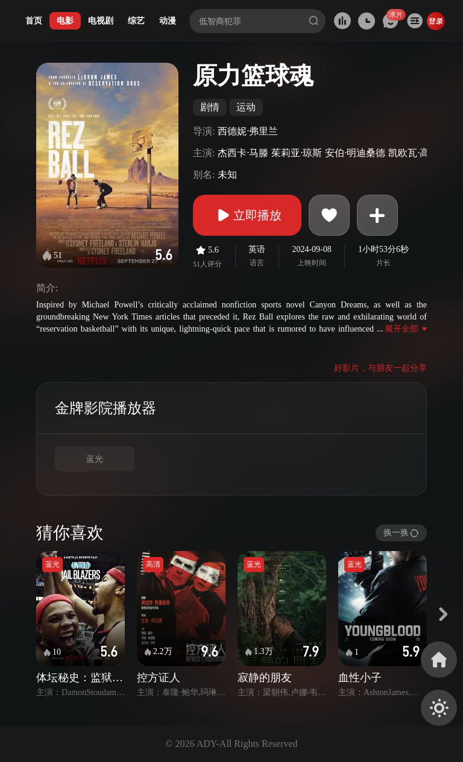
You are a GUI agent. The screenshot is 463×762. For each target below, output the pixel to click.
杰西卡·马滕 (243, 153)
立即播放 (247, 215)
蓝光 (94, 459)
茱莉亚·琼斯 (296, 153)
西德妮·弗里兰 (248, 131)
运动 (246, 107)
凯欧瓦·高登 (413, 153)
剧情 (209, 107)
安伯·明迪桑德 (355, 153)
